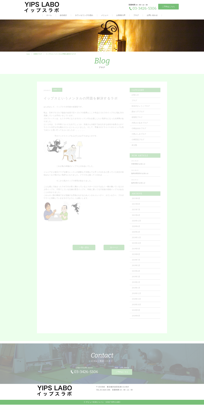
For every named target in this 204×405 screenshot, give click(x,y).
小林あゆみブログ (139, 130)
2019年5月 (136, 267)
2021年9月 (136, 200)
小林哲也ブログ (138, 141)
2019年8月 (136, 256)
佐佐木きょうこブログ (141, 107)
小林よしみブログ (139, 135)
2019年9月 (136, 250)
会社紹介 (63, 15)
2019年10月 (136, 244)
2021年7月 (136, 211)
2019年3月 (136, 278)
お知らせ (135, 96)
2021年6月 (136, 217)
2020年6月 (136, 228)
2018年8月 (136, 317)
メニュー (104, 15)
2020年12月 (136, 222)
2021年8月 (136, 205)
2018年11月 (136, 300)
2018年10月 (136, 306)
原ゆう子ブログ (138, 113)
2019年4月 (136, 272)
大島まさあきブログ (140, 124)
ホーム (49, 15)
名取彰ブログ (137, 119)
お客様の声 (120, 15)
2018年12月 (136, 295)
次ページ (114, 249)
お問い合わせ (152, 15)
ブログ (136, 15)
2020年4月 (136, 233)
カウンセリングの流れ (84, 15)
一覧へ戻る (84, 249)
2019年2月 (136, 284)
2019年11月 (136, 239)
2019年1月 (136, 289)
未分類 (134, 146)
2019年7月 (136, 261)
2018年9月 (136, 311)
